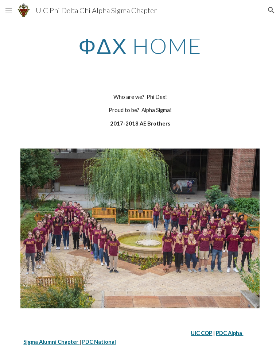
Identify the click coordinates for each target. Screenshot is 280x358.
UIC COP (201, 333)
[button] (9, 10)
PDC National (99, 342)
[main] (139, 46)
